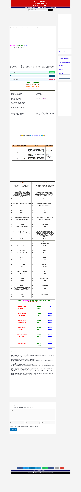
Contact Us (44, 473)
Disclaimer (31, 473)
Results (53, 7)
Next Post (53, 399)
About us (50, 473)
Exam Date (39, 7)
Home (18, 7)
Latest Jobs (24, 7)
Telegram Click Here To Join (36, 135)
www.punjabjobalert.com (40, 3)
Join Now (52, 72)
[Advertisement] (33, 19)
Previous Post (12, 399)
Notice (49, 309)
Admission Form (60, 7)
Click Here (50, 311)
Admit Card (32, 7)
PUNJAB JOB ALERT (40, 1)
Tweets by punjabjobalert (63, 51)
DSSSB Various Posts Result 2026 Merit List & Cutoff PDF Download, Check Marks (64, 64)
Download (50, 306)
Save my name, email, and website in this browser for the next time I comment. (24, 428)
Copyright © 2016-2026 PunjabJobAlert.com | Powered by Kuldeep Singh (40, 475)
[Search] (50, 10)
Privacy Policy (37, 473)
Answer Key (46, 7)
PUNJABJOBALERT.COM (26, 300)
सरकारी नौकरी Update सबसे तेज (40, 5)
